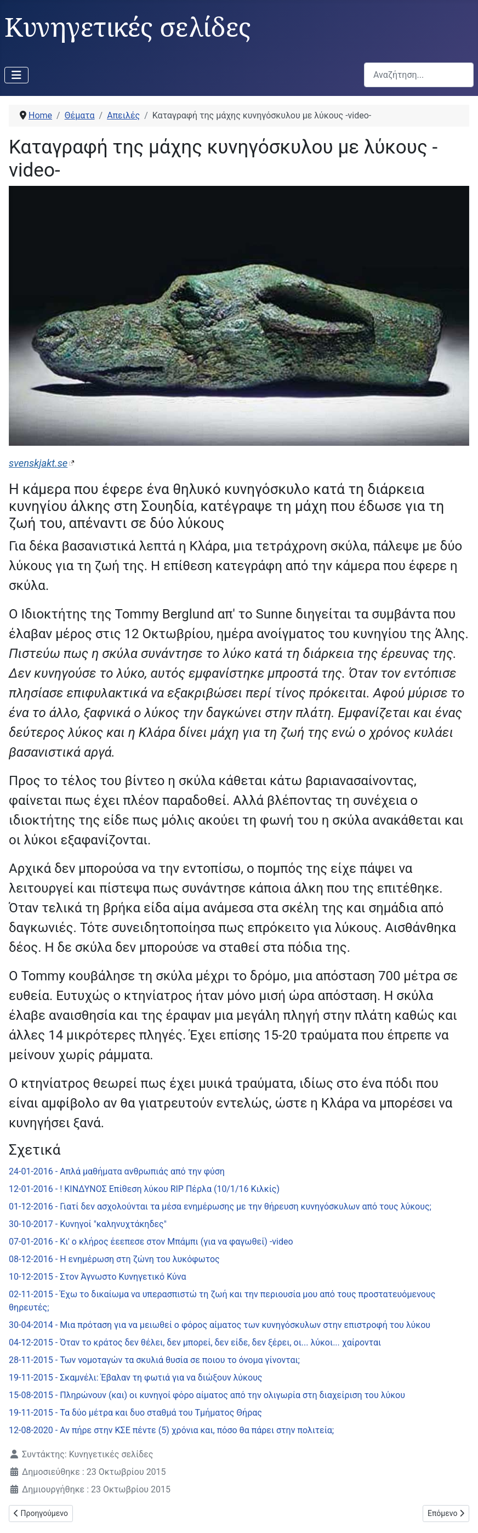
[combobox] (419, 75)
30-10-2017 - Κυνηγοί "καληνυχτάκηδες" (88, 1224)
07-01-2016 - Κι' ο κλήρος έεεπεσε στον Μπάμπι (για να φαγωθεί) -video (151, 1241)
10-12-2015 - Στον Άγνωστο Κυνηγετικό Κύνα (97, 1276)
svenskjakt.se (38, 463)
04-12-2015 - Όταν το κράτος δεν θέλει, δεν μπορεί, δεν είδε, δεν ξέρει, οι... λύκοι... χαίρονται (195, 1342)
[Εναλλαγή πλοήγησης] (16, 75)
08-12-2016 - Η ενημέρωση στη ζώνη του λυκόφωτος (114, 1259)
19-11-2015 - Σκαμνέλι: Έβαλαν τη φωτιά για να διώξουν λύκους (135, 1377)
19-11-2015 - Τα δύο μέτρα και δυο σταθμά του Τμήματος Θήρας (135, 1412)
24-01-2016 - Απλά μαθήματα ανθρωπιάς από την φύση (117, 1171)
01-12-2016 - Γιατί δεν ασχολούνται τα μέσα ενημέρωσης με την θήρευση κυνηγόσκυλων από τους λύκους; (220, 1206)
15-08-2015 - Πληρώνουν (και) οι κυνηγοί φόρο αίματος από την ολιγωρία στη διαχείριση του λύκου (207, 1395)
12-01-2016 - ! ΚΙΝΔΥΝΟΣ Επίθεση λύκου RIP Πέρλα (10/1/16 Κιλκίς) (144, 1189)
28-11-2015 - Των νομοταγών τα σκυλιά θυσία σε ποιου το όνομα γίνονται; (154, 1360)
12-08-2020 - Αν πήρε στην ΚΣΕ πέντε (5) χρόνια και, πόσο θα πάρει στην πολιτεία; (171, 1430)
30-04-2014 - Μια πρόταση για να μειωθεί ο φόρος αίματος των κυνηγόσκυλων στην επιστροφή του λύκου (219, 1325)
